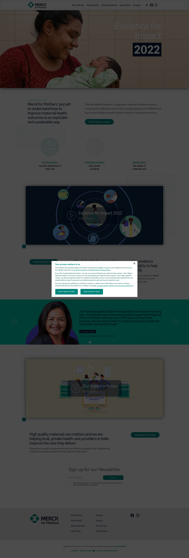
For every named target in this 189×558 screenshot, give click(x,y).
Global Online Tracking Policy (100, 270)
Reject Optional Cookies (92, 291)
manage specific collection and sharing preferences (115, 286)
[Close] (134, 263)
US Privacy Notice (80, 270)
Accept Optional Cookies (66, 291)
